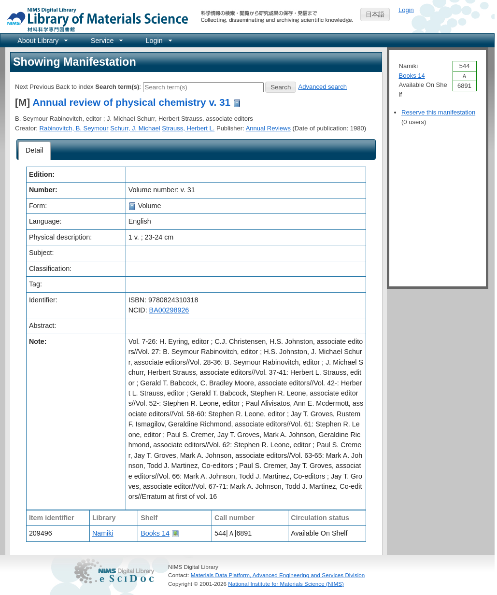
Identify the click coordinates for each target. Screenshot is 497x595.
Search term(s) (117, 86)
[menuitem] (41, 40)
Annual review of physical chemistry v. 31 (131, 102)
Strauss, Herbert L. (188, 128)
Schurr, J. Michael (135, 128)
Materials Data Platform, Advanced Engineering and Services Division (278, 575)
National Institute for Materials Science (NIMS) (286, 584)
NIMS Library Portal (94, 19)
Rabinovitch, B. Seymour (74, 128)
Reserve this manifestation (438, 112)
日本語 (375, 14)
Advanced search (322, 86)
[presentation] (34, 150)
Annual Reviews (268, 128)
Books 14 (155, 533)
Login (406, 10)
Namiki (103, 533)
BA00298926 (169, 310)
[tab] (34, 151)
